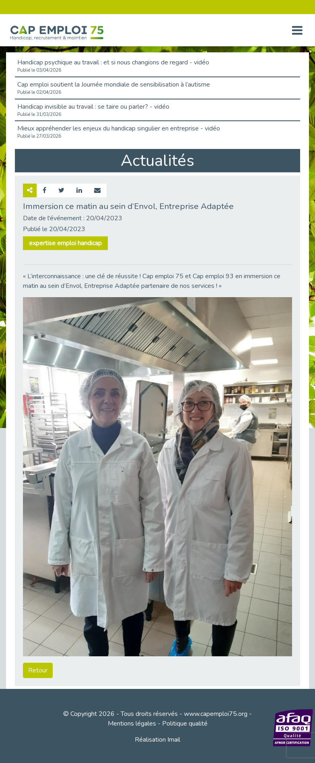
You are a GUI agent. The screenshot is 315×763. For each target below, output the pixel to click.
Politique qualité (185, 723)
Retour (37, 670)
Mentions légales (132, 723)
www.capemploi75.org (215, 713)
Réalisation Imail (157, 739)
